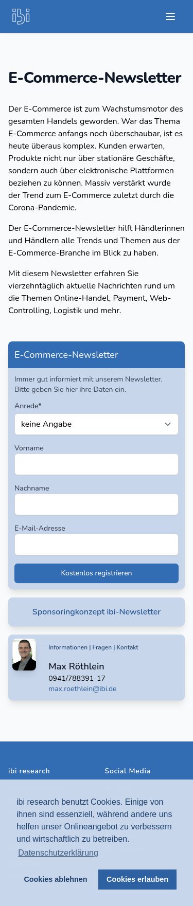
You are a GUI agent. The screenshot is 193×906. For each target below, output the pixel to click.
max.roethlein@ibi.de (82, 689)
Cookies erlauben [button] (137, 879)
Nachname (31, 488)
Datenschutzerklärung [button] (58, 852)
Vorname (29, 448)
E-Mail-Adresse (39, 528)
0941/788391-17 (77, 678)
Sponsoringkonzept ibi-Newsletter (96, 612)
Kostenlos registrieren (96, 573)
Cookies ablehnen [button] (55, 879)
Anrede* (28, 406)
